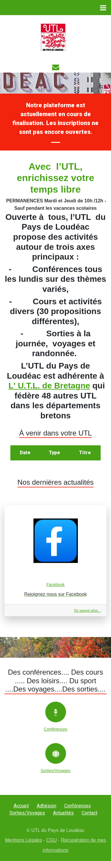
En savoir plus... (87, 610)
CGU (51, 840)
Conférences (77, 806)
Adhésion (46, 806)
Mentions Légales (23, 840)
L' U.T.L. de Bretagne (49, 385)
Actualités (63, 813)
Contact (89, 813)
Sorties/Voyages (27, 813)
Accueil (21, 806)
